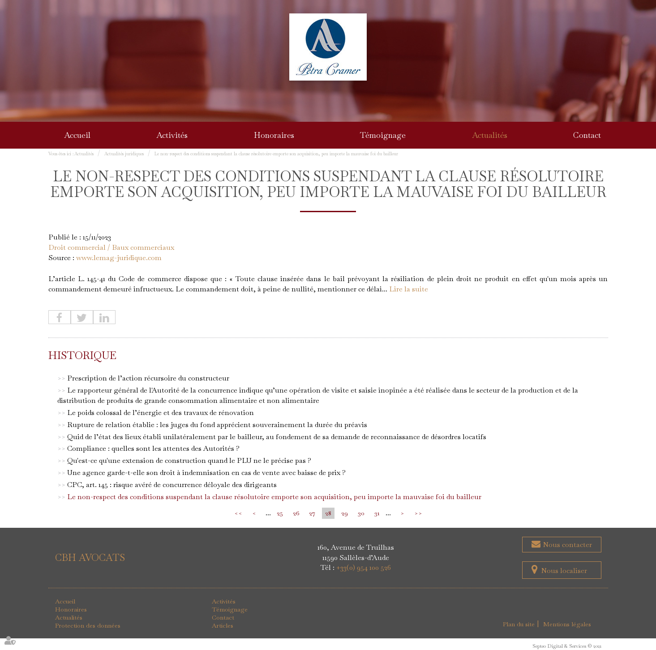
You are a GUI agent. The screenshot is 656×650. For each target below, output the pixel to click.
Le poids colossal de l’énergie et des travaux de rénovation (160, 412)
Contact (587, 135)
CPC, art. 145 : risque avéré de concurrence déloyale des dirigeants (172, 484)
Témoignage (383, 135)
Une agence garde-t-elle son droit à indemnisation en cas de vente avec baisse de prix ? (206, 472)
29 (344, 513)
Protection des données (87, 626)
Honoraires (274, 135)
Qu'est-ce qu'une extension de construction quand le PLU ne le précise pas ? (189, 461)
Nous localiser (564, 571)
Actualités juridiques (124, 154)
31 (377, 513)
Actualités (489, 135)
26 (296, 513)
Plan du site (519, 624)
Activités (172, 135)
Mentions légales (568, 624)
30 (361, 513)
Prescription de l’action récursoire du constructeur (148, 378)
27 (312, 513)
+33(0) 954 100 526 (363, 568)
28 (328, 513)
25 (280, 513)
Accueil (77, 135)
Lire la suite (408, 289)
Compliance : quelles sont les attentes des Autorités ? (153, 448)
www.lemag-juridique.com (119, 257)
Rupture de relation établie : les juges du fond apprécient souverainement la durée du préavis (217, 424)
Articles (222, 626)
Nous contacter (566, 544)
